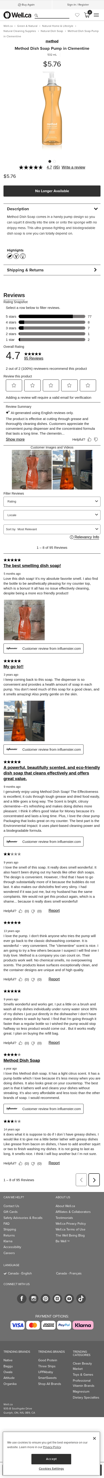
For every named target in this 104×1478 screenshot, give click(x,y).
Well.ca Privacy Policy (71, 1223)
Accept (51, 1459)
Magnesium (81, 1391)
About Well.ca (65, 1206)
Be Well (63, 1241)
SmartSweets (47, 1377)
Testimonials (64, 1217)
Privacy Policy (52, 1447)
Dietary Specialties (86, 1397)
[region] (51, 1453)
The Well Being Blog (70, 1235)
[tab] (52, 209)
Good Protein (47, 1360)
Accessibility (12, 1247)
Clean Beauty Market (82, 1366)
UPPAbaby (45, 1372)
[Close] (94, 1438)
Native (8, 1360)
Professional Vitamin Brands (83, 1383)
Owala (7, 1372)
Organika (10, 1383)
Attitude (9, 1377)
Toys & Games (83, 1374)
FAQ (6, 1223)
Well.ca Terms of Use (70, 1229)
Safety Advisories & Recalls (23, 1217)
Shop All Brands (49, 1383)
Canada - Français (69, 1273)
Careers (9, 1253)
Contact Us (11, 1206)
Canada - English (20, 1273)
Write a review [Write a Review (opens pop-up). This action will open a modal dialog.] (73, 167)
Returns (9, 1235)
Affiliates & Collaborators (73, 1211)
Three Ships (47, 1366)
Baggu (8, 1366)
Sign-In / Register (78, 4)
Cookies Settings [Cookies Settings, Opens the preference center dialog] (51, 1469)
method (52, 41)
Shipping (9, 1229)
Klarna (7, 1241)
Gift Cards (10, 1211)
